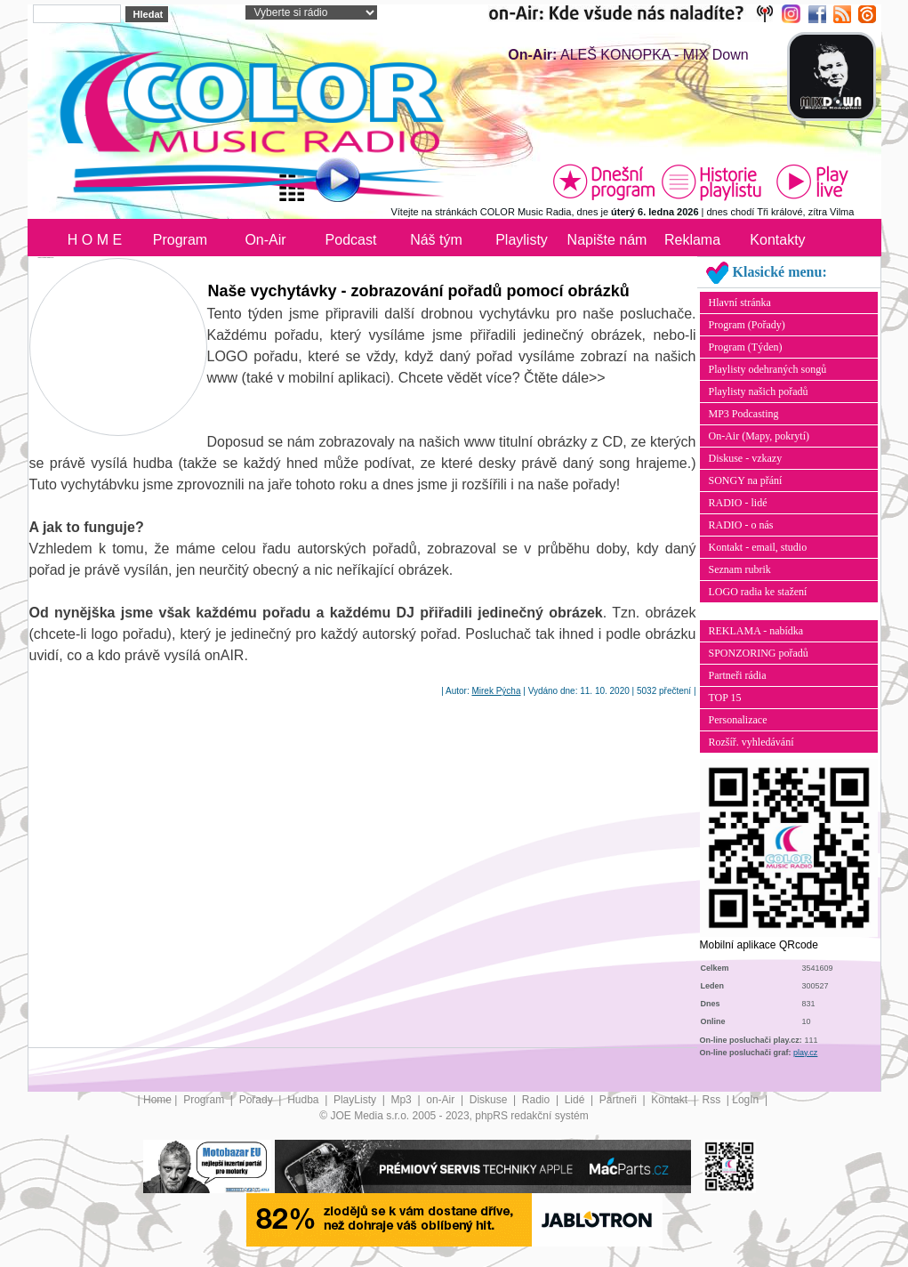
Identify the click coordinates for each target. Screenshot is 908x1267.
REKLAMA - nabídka (756, 631)
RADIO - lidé (738, 502)
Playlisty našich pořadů (758, 391)
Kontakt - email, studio (758, 547)
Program (180, 239)
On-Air (265, 239)
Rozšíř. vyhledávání (751, 742)
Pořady (257, 1099)
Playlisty (521, 239)
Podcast (351, 239)
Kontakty (777, 239)
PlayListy (356, 1099)
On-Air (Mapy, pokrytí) (759, 436)
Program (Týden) (746, 347)
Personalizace (738, 720)
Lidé (576, 1099)
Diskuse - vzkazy (746, 458)
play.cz (805, 1052)
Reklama (692, 239)
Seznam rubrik (740, 569)
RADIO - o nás (741, 525)
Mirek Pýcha (495, 691)
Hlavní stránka (740, 302)
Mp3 (402, 1099)
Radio (537, 1099)
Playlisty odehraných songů (768, 369)
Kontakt (670, 1099)
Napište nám (607, 239)
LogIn (746, 1099)
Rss (712, 1099)
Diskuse (490, 1099)
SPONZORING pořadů (758, 653)
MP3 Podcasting (744, 414)
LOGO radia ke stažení (758, 591)
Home (157, 1099)
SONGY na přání (746, 480)
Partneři (619, 1099)
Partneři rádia (738, 675)
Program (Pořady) (747, 325)
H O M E (95, 239)
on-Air (441, 1099)
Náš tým (436, 239)
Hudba (304, 1099)
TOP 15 (725, 697)
